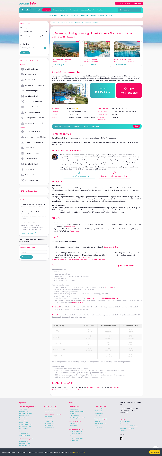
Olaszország (74, 15)
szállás (58, 126)
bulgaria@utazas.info (94, 387)
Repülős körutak (29, 80)
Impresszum (123, 430)
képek (67, 126)
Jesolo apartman (24, 441)
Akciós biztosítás (29, 191)
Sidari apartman (49, 428)
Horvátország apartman (27, 407)
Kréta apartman (49, 421)
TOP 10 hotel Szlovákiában (32, 142)
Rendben (155, 452)
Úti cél (32, 36)
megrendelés (129, 90)
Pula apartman (23, 422)
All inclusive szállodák (30, 112)
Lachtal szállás (74, 409)
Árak (136, 126)
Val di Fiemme (74, 440)
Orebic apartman (24, 409)
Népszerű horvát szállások (32, 85)
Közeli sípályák (28, 169)
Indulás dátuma (25, 44)
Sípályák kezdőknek (30, 180)
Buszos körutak (28, 74)
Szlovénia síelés (100, 406)
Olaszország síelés (76, 429)
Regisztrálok (26, 257)
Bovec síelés (98, 415)
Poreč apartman (24, 411)
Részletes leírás (78, 452)
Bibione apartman (24, 443)
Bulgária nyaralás (50, 406)
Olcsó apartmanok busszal (32, 117)
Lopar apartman (24, 415)
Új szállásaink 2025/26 (30, 131)
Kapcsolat (122, 419)
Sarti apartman (49, 416)
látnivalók (96, 126)
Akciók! (47, 10)
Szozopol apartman (50, 411)
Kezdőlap (54, 23)
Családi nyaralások (29, 96)
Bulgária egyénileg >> (112, 247)
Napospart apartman (51, 409)
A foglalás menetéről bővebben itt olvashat (67, 389)
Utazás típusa (25, 28)
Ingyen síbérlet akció (30, 153)
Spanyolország (102, 15)
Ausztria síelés (74, 407)
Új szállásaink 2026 (29, 69)
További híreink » (28, 233)
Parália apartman (50, 423)
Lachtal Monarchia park (77, 411)
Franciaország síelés (101, 419)
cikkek (86, 126)
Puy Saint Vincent (100, 423)
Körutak (36, 10)
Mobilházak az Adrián (30, 107)
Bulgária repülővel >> (85, 257)
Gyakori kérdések (125, 424)
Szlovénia (93, 15)
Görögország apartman (52, 414)
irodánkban (70, 226)
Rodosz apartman (50, 419)
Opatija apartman (24, 435)
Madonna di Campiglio (76, 438)
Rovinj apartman (24, 420)
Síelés (100, 10)
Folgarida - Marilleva (76, 433)
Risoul (97, 425)
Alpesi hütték (27, 148)
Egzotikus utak (60, 10)
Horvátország (53, 15)
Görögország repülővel (31, 101)
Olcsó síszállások (29, 158)
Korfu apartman (49, 425)
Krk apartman (23, 418)
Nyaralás (62, 23)
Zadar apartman (24, 431)
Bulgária (70, 23)
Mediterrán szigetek (30, 90)
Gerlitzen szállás (74, 415)
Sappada (72, 436)
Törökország (84, 15)
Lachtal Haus (74, 413)
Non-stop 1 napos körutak (32, 123)
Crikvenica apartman (25, 424)
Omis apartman (24, 429)
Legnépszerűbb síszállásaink (33, 137)
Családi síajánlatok (29, 164)
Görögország (64, 15)
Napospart (78, 23)
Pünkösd (74, 10)
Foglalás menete (124, 421)
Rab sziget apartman (25, 413)
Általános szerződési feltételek (129, 426)
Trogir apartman (24, 433)
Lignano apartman (24, 445)
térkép (76, 126)
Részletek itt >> (77, 302)
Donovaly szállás (74, 423)
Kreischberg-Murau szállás (77, 418)
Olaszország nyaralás (26, 439)
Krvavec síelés (99, 413)
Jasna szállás (73, 425)
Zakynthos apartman (51, 430)
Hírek (22, 200)
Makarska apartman (25, 426)
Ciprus (111, 15)
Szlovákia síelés (75, 421)
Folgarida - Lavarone (76, 431)
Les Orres (97, 421)
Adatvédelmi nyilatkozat (127, 428)
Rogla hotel (98, 411)
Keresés (25, 53)
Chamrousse (98, 428)
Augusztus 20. (87, 10)
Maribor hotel (99, 409)
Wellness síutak (28, 175)
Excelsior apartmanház (91, 23)
